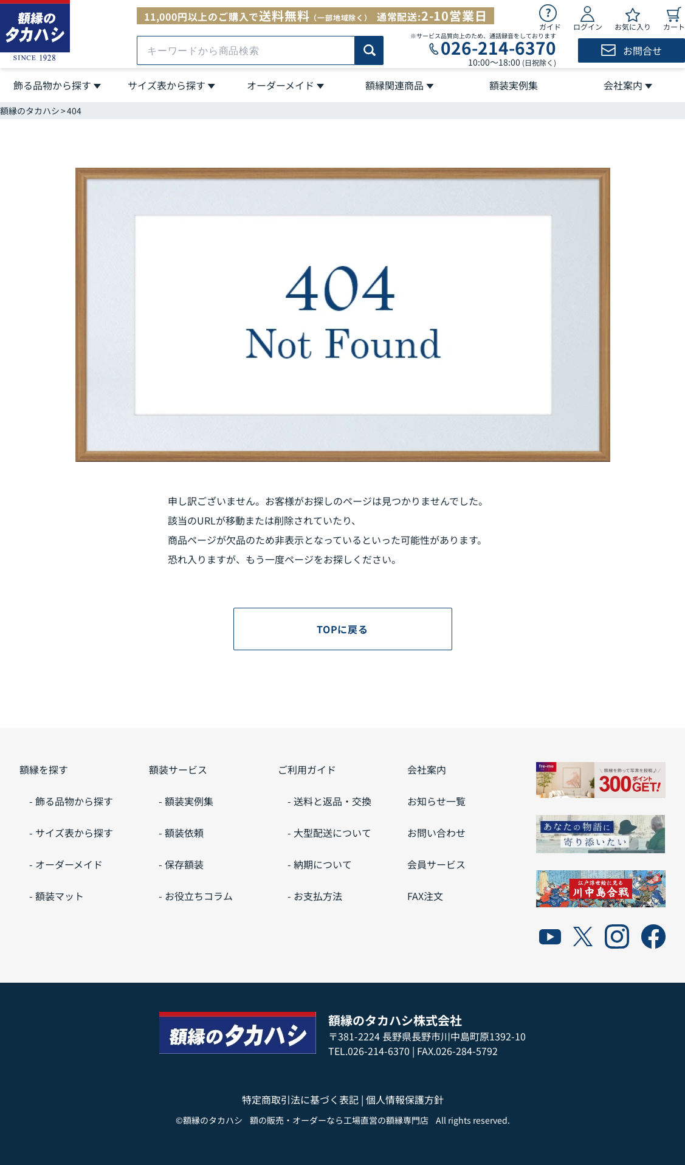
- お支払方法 (314, 895)
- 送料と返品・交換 (329, 801)
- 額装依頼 (181, 832)
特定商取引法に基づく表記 (300, 1099)
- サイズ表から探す (71, 832)
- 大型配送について (329, 832)
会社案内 (426, 769)
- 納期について (319, 864)
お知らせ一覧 (436, 801)
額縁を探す (43, 769)
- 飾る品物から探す (71, 801)
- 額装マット (56, 895)
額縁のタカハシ (30, 111)
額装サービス (178, 769)
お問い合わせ (436, 832)
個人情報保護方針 (405, 1099)
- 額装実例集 (186, 801)
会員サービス (436, 864)
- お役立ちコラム (196, 895)
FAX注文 (425, 895)
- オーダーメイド (66, 864)
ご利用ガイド (307, 769)
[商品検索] (369, 50)
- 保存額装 (181, 864)
